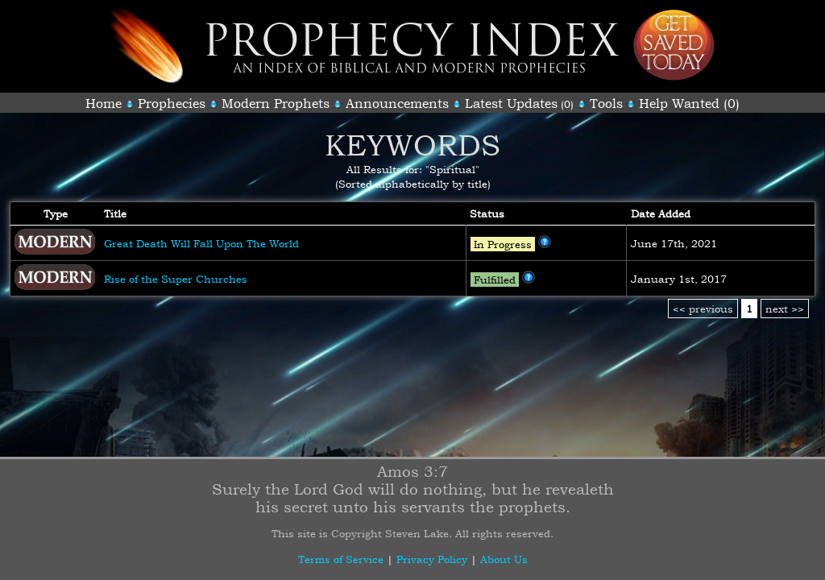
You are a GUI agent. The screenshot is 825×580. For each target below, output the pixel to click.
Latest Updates (511, 103)
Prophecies (171, 103)
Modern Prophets (276, 103)
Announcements (397, 103)
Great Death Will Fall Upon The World (201, 243)
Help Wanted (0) (689, 103)
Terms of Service (340, 559)
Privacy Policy (431, 559)
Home (103, 103)
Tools (606, 103)
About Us (504, 559)
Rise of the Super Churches (175, 278)
